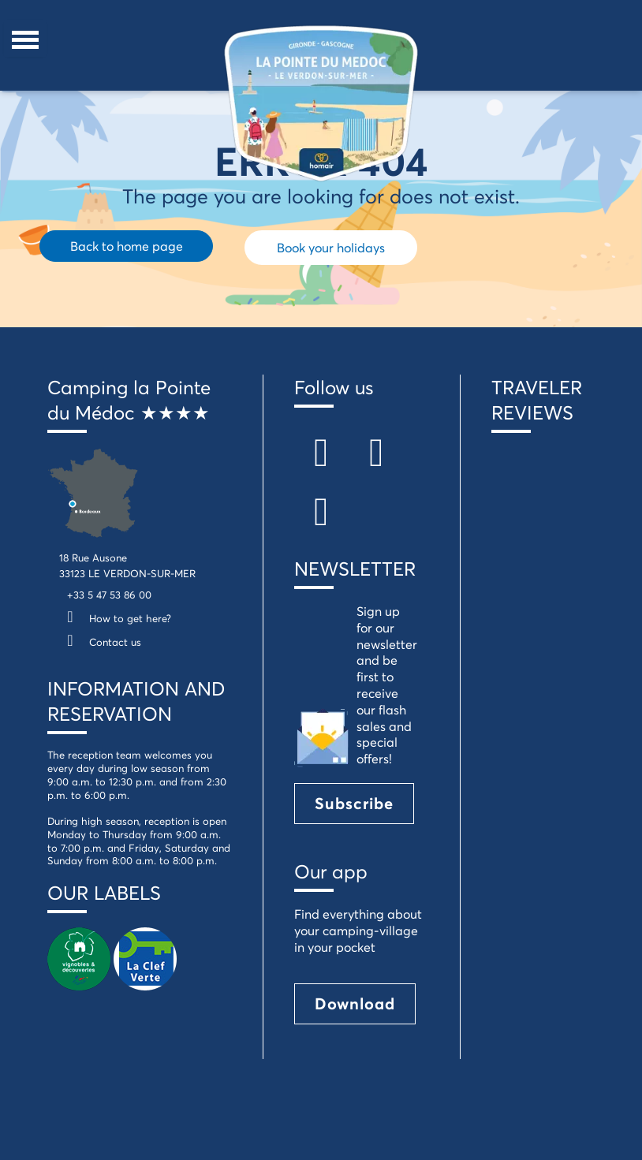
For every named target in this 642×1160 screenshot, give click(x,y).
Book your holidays (331, 247)
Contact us (100, 642)
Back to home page (126, 245)
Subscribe (354, 803)
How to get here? (115, 618)
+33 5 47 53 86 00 (109, 594)
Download (355, 1003)
